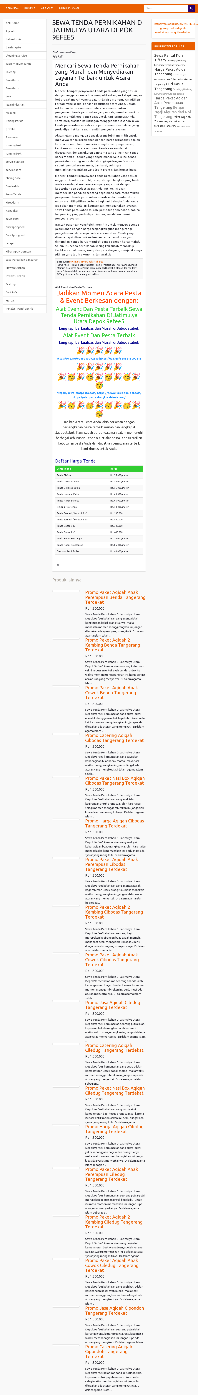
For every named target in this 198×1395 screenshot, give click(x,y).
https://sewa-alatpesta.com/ (76, 392)
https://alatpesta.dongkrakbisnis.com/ (99, 397)
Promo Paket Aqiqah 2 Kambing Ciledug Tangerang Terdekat (114, 1221)
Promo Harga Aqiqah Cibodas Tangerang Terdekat (114, 823)
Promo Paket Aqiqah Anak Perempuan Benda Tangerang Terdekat (115, 597)
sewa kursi (12, 218)
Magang (11, 112)
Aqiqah (10, 31)
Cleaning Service (16, 55)
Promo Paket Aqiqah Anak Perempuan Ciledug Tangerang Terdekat (111, 1174)
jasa (8, 96)
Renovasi (12, 137)
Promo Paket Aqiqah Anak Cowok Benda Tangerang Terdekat (111, 692)
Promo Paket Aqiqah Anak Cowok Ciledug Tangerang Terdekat (112, 1265)
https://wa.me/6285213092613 (77, 358)
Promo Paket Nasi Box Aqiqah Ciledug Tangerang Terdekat (115, 1090)
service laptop (15, 161)
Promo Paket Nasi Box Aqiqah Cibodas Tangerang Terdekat (115, 781)
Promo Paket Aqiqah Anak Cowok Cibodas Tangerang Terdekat (112, 959)
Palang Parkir (14, 120)
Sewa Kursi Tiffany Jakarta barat (86, 261)
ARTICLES (47, 8)
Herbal (10, 300)
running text (13, 145)
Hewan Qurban (15, 267)
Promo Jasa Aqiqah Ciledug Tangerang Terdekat (112, 1005)
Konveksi (12, 210)
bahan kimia (13, 39)
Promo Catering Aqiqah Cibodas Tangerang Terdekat (114, 738)
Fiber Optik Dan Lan (18, 251)
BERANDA (12, 8)
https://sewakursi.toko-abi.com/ (119, 392)
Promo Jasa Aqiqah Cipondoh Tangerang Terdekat (114, 1310)
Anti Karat (12, 22)
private (10, 129)
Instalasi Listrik (15, 276)
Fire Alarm (12, 80)
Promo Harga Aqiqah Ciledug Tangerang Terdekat (114, 1129)
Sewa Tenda (13, 194)
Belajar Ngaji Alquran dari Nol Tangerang (172, 112)
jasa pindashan (15, 104)
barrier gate (13, 47)
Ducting (11, 71)
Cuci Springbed (15, 227)
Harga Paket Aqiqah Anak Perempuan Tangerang (170, 102)
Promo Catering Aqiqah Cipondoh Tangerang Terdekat (108, 1351)
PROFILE (29, 8)
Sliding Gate (13, 178)
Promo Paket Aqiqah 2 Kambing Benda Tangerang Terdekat (112, 644)
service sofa (13, 169)
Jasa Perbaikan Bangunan (22, 259)
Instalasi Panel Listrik (19, 308)
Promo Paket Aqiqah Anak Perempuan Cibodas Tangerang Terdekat (111, 864)
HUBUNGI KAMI (69, 8)
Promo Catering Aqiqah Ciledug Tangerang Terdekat (114, 1048)
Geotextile (12, 186)
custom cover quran (18, 63)
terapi (10, 243)
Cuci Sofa (11, 292)
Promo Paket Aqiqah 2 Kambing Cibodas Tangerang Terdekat (114, 912)
